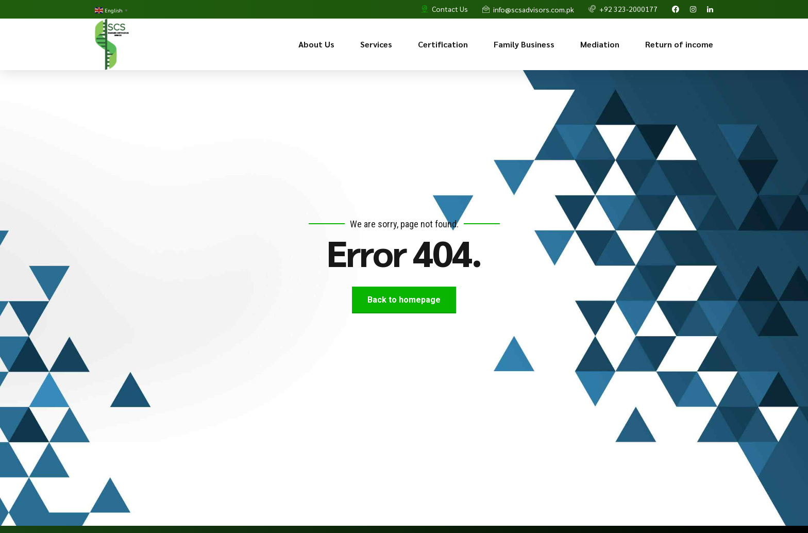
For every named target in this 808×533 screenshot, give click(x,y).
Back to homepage (404, 300)
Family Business (524, 44)
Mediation (599, 44)
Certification (443, 44)
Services (376, 44)
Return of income (679, 44)
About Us (316, 44)
